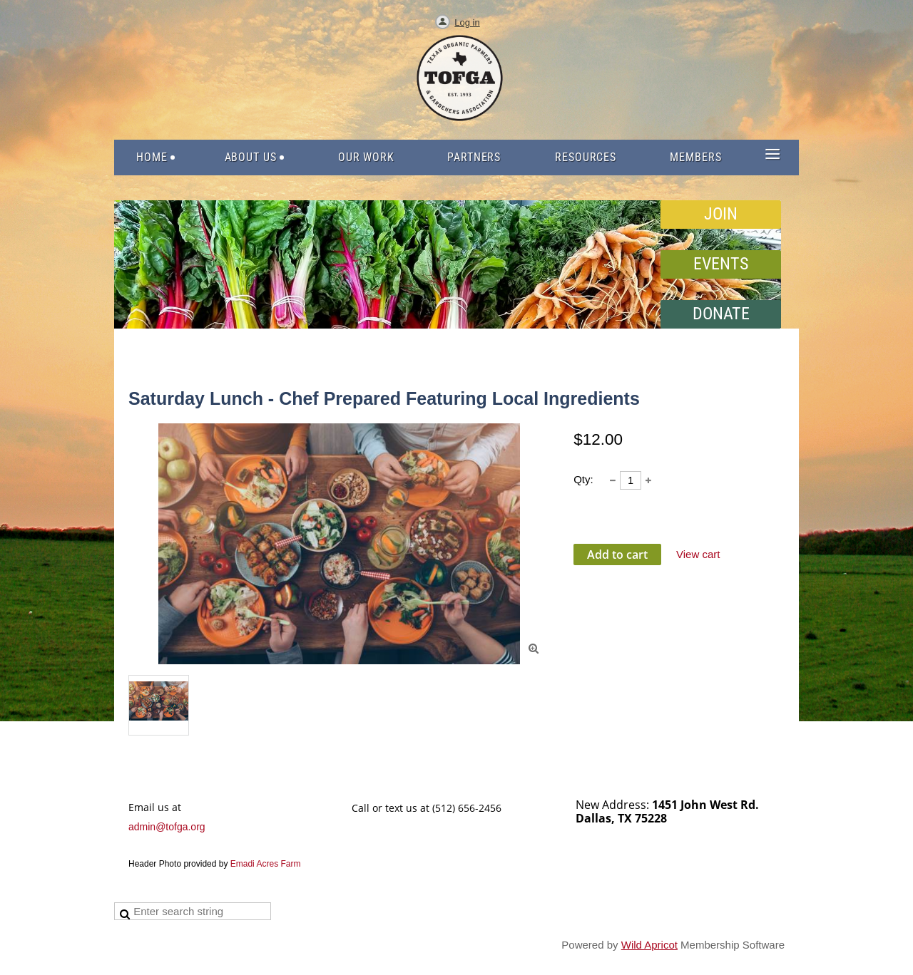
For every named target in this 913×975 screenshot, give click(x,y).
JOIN (721, 214)
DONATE (721, 314)
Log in (466, 22)
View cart (698, 554)
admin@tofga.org (166, 826)
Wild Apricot (649, 945)
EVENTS (720, 264)
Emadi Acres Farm (265, 864)
